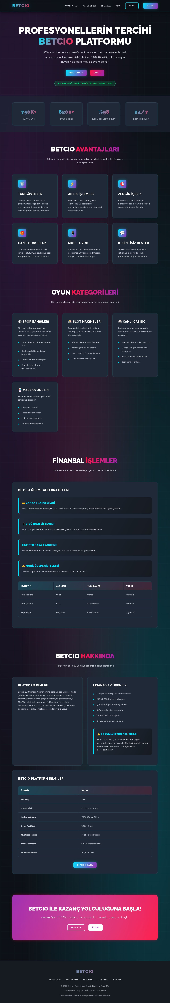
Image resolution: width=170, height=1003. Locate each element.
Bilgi (118, 6)
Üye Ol (150, 5)
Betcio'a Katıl (85, 865)
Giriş (132, 5)
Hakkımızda (103, 980)
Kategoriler (89, 6)
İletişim (117, 980)
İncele (97, 73)
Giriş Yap (76, 927)
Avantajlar (71, 6)
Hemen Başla (76, 73)
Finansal (106, 6)
